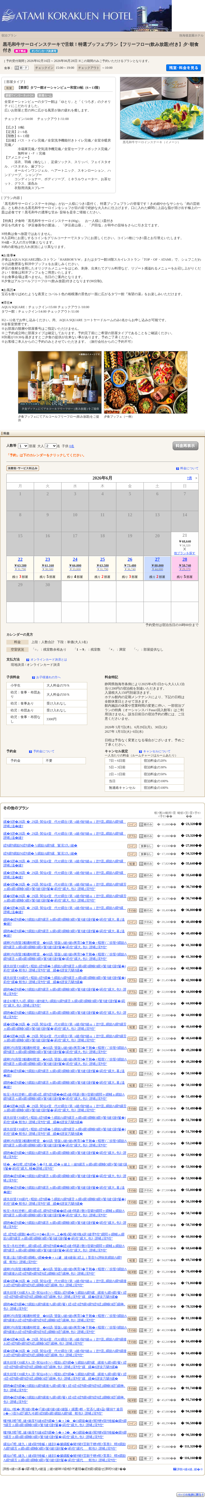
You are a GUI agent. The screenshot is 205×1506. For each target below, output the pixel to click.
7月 (189, 478)
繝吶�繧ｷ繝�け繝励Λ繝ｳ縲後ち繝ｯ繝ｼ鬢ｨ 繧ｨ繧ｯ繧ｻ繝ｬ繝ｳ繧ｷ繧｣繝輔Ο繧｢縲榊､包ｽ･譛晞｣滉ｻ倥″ (64, 1306)
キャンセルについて (157, 751)
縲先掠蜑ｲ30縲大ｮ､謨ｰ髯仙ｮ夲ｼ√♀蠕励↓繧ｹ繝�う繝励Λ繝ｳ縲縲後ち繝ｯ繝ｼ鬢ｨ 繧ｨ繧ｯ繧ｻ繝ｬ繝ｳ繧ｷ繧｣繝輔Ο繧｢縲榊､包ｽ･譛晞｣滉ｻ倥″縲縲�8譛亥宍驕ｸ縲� (65, 1295)
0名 (71, 446)
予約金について (44, 751)
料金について (189, 468)
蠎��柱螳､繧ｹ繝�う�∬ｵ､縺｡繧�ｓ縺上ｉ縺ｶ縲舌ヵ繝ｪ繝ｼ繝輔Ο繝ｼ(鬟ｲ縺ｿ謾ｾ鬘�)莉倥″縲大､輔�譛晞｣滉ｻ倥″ (65, 1166)
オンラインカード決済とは (48, 659)
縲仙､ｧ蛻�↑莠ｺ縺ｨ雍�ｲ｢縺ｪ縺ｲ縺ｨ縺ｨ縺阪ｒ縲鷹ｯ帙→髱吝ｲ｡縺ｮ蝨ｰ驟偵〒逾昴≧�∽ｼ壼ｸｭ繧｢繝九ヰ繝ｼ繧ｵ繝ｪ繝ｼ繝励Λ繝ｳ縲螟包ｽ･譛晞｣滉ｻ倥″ (63, 1411)
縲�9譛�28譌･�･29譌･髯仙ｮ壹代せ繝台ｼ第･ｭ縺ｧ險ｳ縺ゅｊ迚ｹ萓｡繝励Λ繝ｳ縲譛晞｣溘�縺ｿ (64, 824)
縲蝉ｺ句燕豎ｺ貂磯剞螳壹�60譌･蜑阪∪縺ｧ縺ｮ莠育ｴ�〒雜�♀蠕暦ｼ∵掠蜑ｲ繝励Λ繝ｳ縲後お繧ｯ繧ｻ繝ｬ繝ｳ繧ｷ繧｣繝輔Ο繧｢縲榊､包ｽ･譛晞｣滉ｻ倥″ (65, 1271)
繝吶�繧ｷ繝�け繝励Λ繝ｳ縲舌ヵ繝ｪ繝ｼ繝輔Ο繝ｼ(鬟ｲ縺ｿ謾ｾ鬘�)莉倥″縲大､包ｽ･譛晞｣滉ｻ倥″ (64, 992)
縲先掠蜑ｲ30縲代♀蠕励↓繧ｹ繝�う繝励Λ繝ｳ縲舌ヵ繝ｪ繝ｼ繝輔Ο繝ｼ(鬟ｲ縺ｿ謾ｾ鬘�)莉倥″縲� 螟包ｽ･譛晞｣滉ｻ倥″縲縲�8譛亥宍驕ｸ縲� (64, 968)
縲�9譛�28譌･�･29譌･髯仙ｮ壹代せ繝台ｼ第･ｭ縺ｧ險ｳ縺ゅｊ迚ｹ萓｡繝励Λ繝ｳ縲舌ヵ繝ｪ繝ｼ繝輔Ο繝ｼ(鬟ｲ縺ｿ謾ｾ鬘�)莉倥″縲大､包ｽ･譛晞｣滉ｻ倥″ (65, 886)
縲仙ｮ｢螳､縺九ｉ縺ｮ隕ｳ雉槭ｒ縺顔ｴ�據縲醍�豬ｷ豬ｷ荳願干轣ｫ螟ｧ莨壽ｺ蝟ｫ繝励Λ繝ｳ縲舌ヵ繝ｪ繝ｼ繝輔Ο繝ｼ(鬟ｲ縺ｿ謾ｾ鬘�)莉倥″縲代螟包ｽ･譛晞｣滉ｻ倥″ (64, 1446)
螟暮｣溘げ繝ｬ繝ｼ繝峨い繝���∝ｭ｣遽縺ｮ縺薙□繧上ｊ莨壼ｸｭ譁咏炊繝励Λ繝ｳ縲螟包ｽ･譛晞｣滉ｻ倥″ (62, 1260)
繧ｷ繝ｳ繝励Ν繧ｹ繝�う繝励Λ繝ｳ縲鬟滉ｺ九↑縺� (40, 845)
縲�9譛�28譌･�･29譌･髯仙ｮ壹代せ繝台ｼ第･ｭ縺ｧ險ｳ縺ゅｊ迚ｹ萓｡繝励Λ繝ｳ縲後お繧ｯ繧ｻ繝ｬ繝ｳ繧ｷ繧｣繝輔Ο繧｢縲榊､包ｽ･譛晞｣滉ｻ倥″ (65, 1283)
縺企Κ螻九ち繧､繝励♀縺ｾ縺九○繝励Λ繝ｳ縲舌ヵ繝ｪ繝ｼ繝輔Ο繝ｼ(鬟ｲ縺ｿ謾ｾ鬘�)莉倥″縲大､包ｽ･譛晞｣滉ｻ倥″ (64, 1003)
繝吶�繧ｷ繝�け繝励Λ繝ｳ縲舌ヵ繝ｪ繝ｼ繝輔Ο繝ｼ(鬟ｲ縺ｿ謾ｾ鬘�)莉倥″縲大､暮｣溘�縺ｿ (64, 922)
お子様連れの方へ (48, 677)
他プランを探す (184, 553)
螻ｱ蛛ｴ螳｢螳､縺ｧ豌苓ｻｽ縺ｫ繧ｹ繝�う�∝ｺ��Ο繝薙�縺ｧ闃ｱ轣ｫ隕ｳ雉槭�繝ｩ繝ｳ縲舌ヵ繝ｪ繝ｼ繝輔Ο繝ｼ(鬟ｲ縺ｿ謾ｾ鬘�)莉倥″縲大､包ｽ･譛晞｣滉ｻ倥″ (65, 1423)
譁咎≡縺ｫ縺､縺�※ (190, 1469)
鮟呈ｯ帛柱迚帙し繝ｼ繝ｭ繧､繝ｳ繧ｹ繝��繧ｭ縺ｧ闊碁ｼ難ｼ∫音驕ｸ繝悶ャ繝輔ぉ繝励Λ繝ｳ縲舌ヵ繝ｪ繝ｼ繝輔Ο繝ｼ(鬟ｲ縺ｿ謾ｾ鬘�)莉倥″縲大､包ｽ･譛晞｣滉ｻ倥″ (64, 1097)
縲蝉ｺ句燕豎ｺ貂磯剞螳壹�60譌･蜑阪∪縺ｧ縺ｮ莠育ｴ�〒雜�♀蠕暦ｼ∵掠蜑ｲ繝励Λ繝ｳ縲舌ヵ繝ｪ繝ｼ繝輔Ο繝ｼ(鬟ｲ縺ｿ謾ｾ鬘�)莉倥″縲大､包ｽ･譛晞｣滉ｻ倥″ (65, 945)
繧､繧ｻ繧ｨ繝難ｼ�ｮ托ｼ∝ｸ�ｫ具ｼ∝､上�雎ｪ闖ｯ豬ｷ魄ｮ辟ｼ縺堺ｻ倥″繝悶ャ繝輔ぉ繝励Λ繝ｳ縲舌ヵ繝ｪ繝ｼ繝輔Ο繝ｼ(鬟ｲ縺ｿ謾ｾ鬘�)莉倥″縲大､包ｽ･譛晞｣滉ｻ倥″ (63, 1236)
